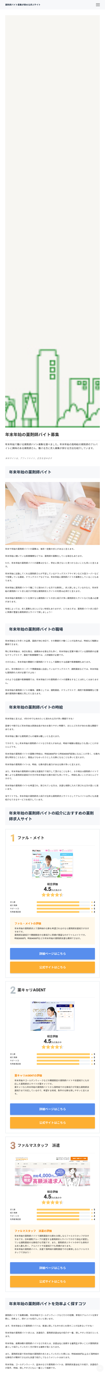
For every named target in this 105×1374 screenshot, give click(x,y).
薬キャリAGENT (31, 990)
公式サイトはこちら (52, 967)
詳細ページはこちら (52, 953)
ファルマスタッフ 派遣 (38, 1145)
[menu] (98, 4)
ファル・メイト (30, 838)
